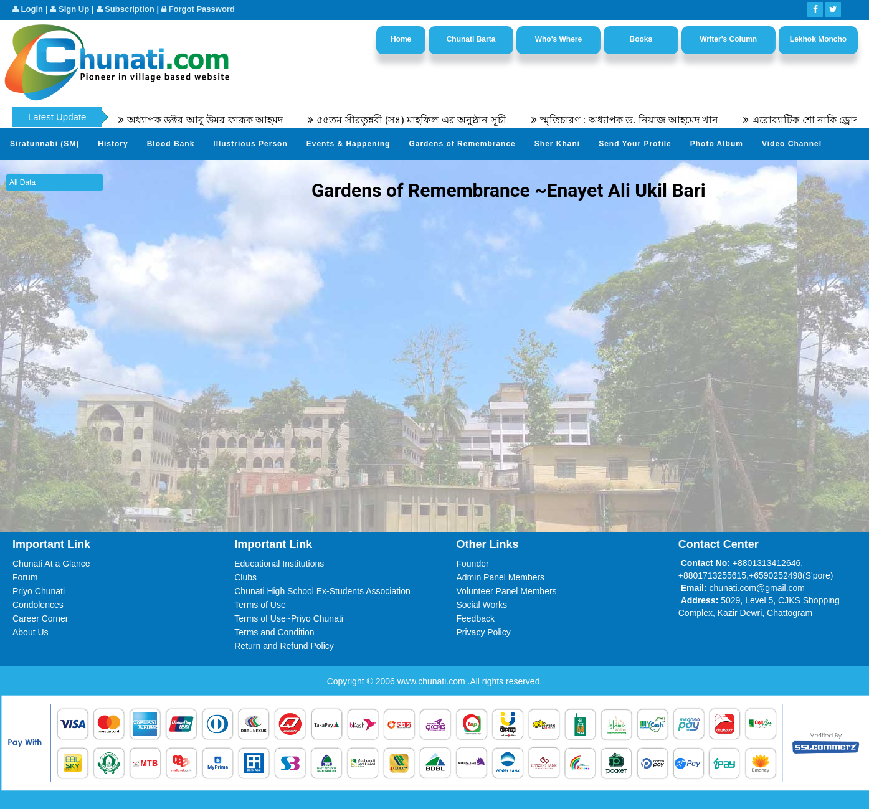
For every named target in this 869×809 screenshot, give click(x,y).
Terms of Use (259, 605)
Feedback (476, 618)
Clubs (245, 577)
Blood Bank (171, 144)
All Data (22, 182)
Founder (473, 564)
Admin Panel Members (501, 577)
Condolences (38, 605)
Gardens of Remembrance (462, 144)
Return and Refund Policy (284, 646)
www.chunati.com (432, 681)
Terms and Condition (274, 632)
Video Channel (792, 144)
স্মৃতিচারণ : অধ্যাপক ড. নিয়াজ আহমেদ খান (635, 120)
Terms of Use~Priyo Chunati (288, 618)
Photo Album (716, 144)
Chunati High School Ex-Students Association (322, 591)
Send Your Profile (635, 144)
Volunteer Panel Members (507, 591)
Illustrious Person (250, 144)
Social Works (482, 605)
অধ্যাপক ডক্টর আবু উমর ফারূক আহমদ (210, 120)
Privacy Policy (484, 632)
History (113, 144)
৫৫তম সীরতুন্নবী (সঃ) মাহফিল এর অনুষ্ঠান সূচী (416, 120)
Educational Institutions (279, 564)
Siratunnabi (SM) (44, 144)
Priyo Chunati (38, 591)
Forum (24, 577)
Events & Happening (348, 144)
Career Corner (40, 618)
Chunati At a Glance (51, 564)
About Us (30, 632)
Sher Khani (557, 144)
